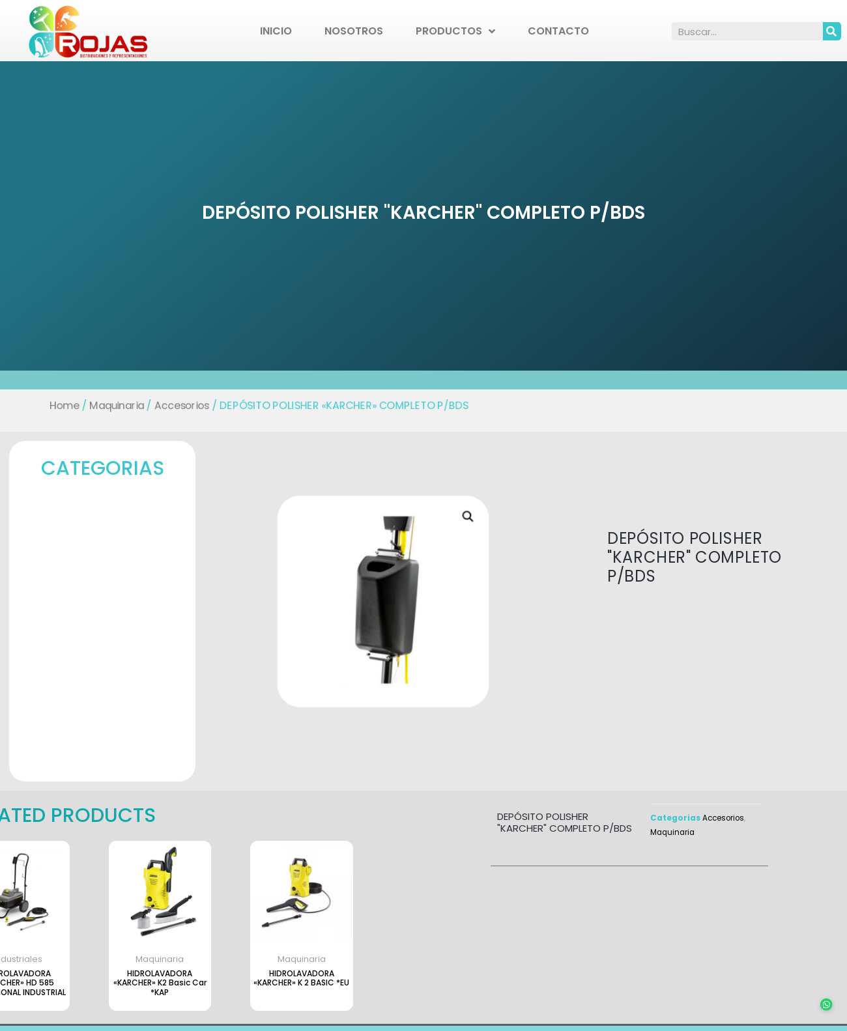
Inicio (276, 30)
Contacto (558, 30)
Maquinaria (111, 405)
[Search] (832, 31)
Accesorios (178, 405)
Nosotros (353, 30)
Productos (455, 31)
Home (59, 405)
